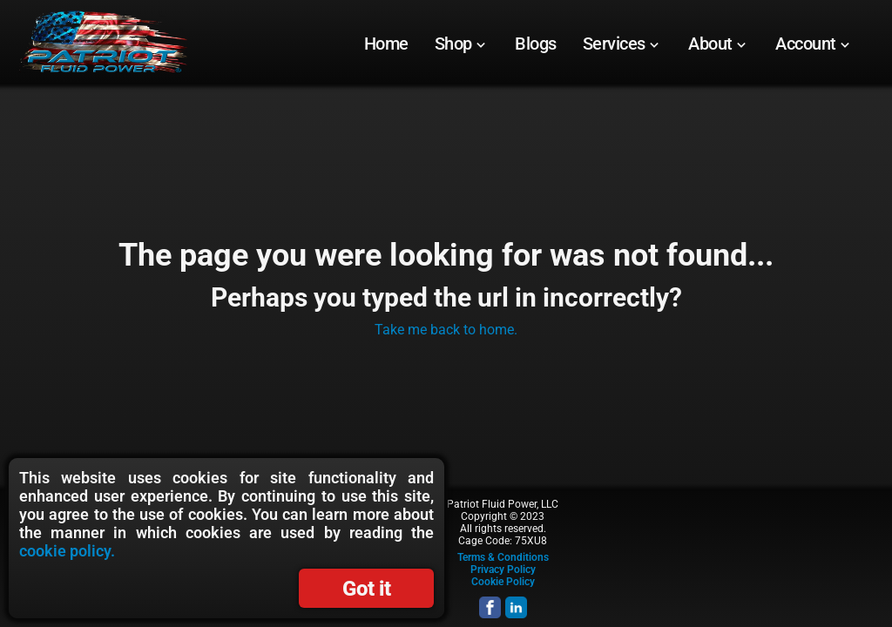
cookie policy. (67, 551)
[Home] (386, 43)
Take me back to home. (446, 329)
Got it (366, 588)
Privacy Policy (503, 569)
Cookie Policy (503, 582)
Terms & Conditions (503, 557)
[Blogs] (535, 43)
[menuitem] (386, 43)
